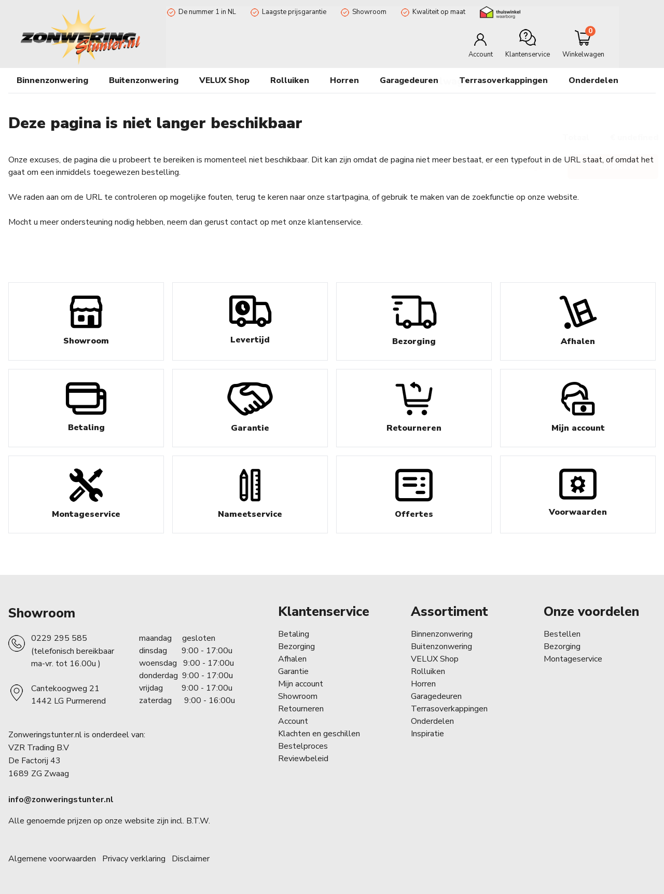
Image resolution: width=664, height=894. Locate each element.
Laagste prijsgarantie (293, 12)
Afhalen (292, 659)
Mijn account (300, 684)
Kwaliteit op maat (437, 12)
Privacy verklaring (133, 858)
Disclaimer (191, 858)
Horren (344, 80)
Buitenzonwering (441, 646)
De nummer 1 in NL (206, 12)
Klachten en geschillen (319, 733)
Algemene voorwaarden (52, 858)
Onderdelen (432, 721)
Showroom (368, 12)
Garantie (293, 671)
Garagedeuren (409, 80)
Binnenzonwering (442, 634)
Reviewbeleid (303, 758)
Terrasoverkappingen (503, 80)
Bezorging (296, 646)
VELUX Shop (435, 659)
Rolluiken (428, 671)
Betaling (293, 634)
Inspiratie (427, 733)
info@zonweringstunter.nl (61, 799)
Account (293, 721)
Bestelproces (303, 746)
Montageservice (573, 659)
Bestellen (562, 634)
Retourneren (301, 708)
